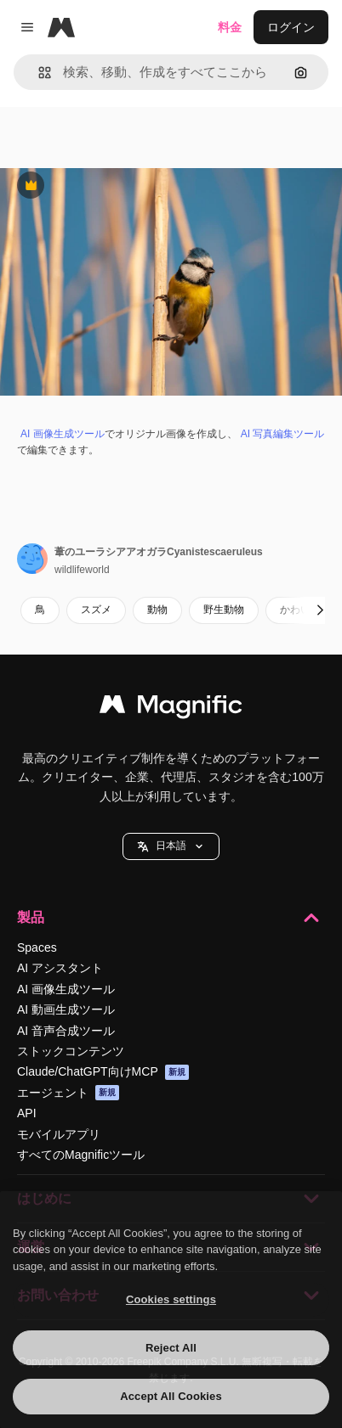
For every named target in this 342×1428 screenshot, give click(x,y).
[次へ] (320, 610)
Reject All (171, 1347)
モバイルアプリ (58, 1134)
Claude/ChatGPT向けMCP (103, 1072)
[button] (37, 72)
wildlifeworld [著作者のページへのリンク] (82, 570)
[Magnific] (61, 27)
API (27, 1113)
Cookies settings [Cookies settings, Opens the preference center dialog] (171, 1299)
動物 (157, 610)
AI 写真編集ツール (283, 434)
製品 (171, 917)
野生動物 (223, 610)
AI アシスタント (60, 968)
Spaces (37, 947)
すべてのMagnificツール (81, 1154)
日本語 (171, 846)
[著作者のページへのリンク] (32, 558)
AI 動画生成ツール (66, 1009)
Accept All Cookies (171, 1396)
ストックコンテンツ (70, 1051)
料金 (230, 27)
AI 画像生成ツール (62, 434)
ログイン (291, 27)
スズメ (96, 610)
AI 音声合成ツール (66, 1030)
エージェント (68, 1092)
